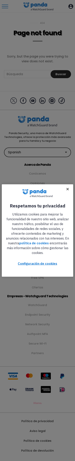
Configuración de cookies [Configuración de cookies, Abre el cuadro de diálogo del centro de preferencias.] (37, 264)
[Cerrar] (67, 189)
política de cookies (34, 243)
